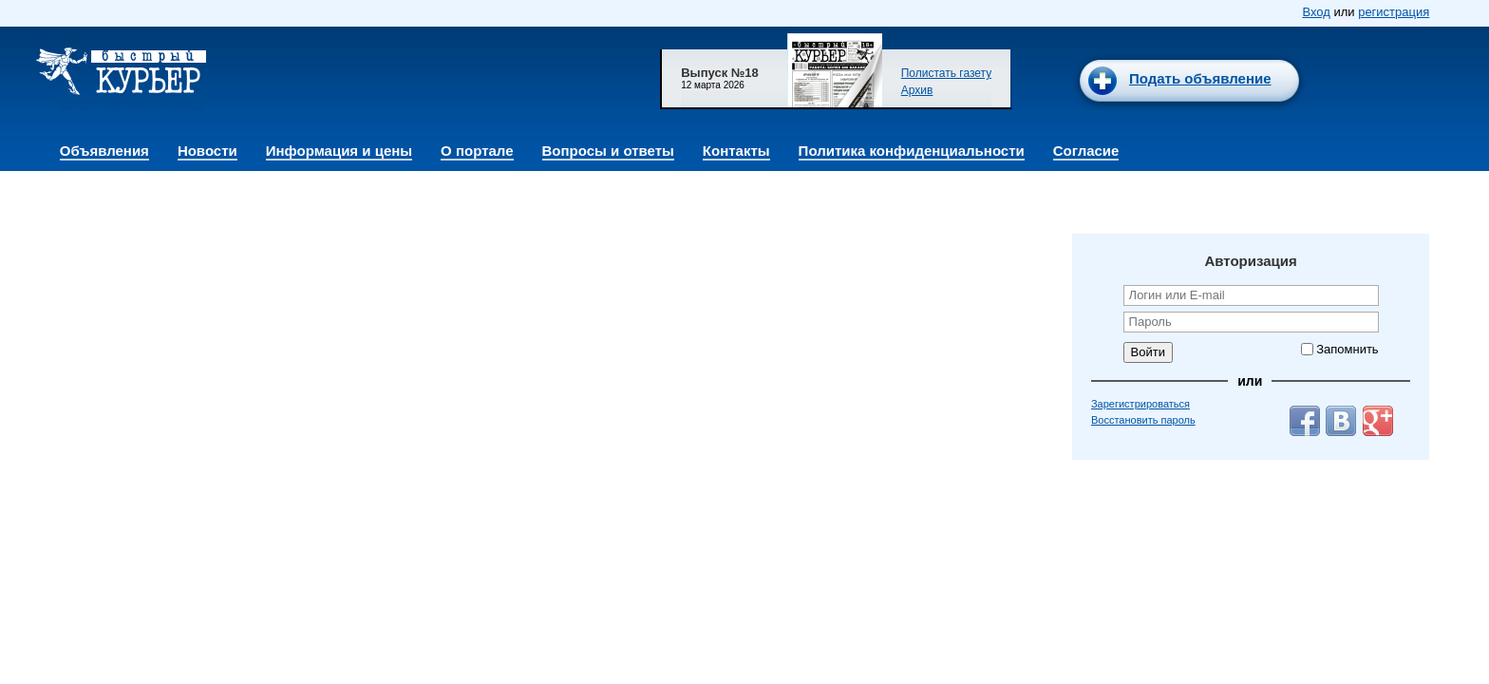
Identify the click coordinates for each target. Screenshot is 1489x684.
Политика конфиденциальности (912, 150)
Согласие (1086, 150)
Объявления (104, 150)
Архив (917, 90)
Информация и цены (339, 150)
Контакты (736, 150)
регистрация (1393, 12)
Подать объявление (1200, 78)
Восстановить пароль (1143, 420)
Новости (207, 150)
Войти (1148, 352)
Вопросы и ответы (608, 150)
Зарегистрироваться (1140, 403)
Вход (1315, 12)
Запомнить (1347, 349)
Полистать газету (946, 73)
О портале (477, 150)
